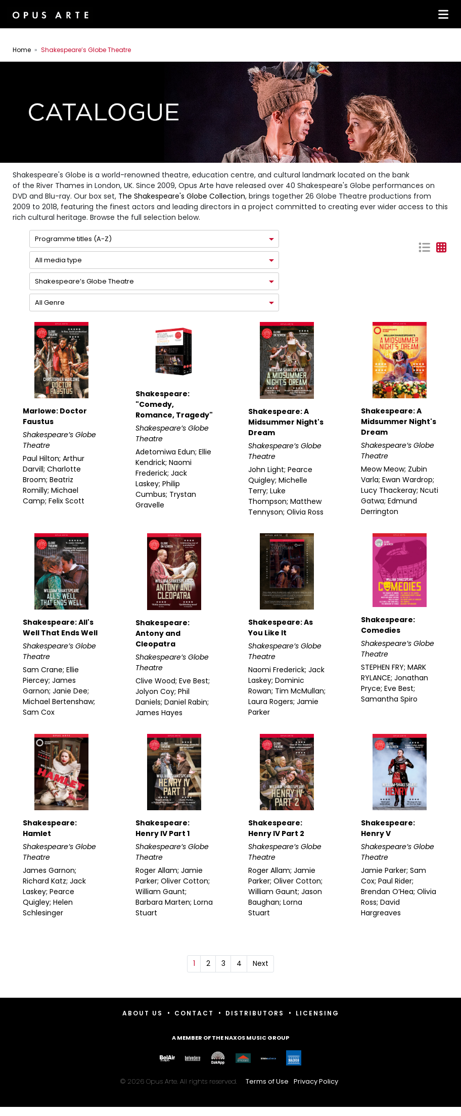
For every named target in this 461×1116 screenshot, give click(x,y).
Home (22, 49)
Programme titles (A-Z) (73, 239)
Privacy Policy (316, 1081)
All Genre (50, 302)
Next (260, 963)
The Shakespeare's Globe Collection (181, 196)
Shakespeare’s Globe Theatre (84, 281)
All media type (58, 260)
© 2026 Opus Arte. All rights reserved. (230, 1081)
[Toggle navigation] (441, 14)
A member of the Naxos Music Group (230, 1038)
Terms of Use (267, 1081)
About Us (142, 1013)
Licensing (317, 1013)
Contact (194, 1013)
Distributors (254, 1013)
